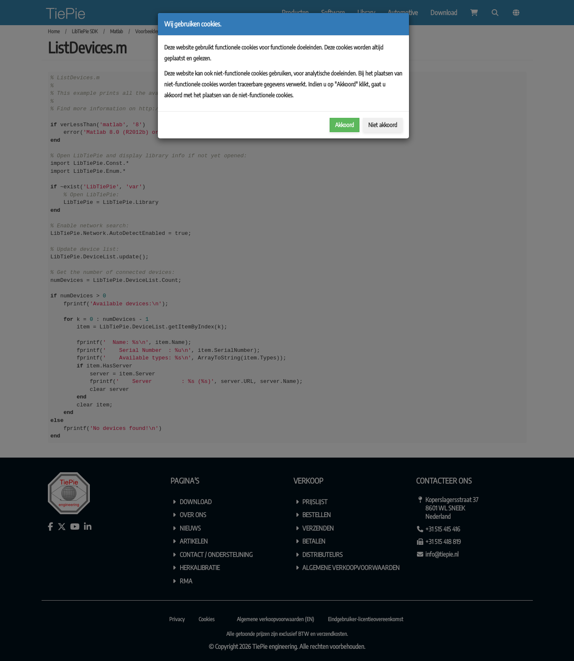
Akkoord (344, 124)
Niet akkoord (382, 124)
